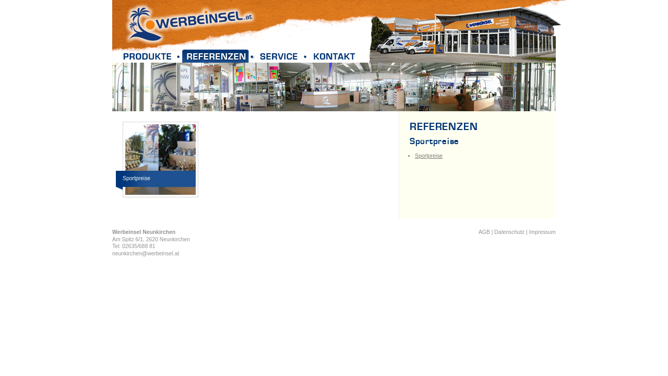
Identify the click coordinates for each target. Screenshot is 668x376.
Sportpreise (429, 156)
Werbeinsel (190, 23)
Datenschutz (509, 232)
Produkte (151, 56)
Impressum (542, 232)
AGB (484, 232)
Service (283, 56)
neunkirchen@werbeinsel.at (145, 253)
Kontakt (334, 56)
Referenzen (219, 56)
